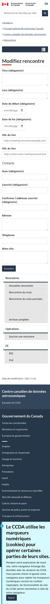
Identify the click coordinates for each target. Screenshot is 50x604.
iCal (11, 360)
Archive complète (19, 319)
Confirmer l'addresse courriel (19, 200)
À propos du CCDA (11, 402)
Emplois (6, 446)
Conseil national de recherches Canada (23, 28)
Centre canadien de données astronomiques (26, 34)
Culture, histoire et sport (14, 503)
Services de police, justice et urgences (21, 509)
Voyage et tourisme (12, 459)
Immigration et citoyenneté (16, 452)
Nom (13, 171)
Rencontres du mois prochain (25, 299)
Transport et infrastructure (15, 516)
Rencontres (10, 40)
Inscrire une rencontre (21, 336)
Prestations (8, 471)
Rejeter (11, 597)
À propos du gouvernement (16, 435)
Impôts (5, 484)
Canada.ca (7, 22)
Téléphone (8, 235)
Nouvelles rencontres (21, 285)
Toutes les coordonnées (14, 423)
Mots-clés (8, 248)
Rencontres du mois (20, 292)
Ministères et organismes (15, 429)
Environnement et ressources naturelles (22, 490)
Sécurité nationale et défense (16, 497)
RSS (11, 353)
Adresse (6, 215)
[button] (25, 49)
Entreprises (8, 465)
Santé (5, 478)
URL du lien (9, 135)
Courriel (15, 184)
